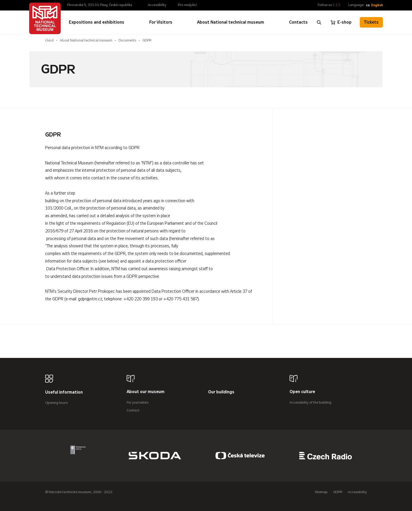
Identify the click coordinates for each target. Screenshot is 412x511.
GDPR (337, 492)
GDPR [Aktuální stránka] (147, 40)
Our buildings (221, 392)
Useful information (64, 392)
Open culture (302, 392)
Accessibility (157, 5)
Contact (133, 410)
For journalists (137, 402)
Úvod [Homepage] (49, 40)
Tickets (371, 22)
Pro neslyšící (187, 5)
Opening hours (56, 403)
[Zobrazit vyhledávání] (319, 22)
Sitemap (321, 492)
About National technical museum (86, 40)
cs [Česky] (368, 5)
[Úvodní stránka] (45, 18)
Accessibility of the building (310, 402)
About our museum (145, 392)
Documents (127, 40)
